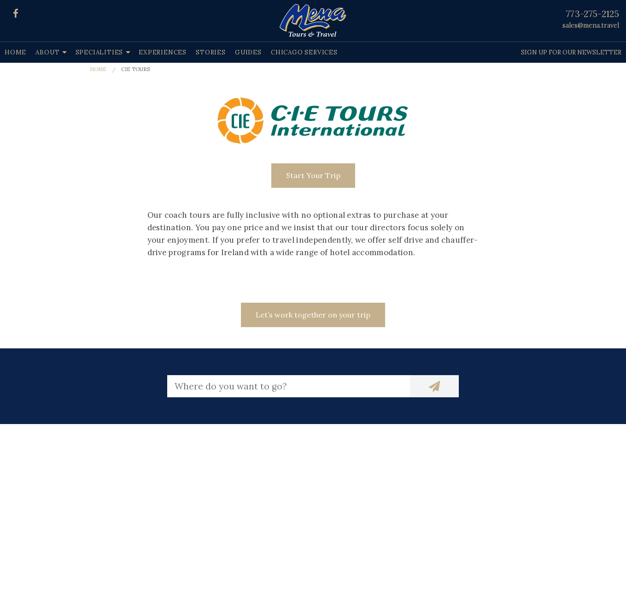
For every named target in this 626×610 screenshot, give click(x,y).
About (47, 52)
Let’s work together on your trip (313, 314)
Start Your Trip (313, 175)
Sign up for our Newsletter (571, 52)
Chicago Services (304, 52)
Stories (211, 52)
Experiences (163, 52)
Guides (248, 52)
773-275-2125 (592, 13)
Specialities (99, 52)
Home (15, 52)
